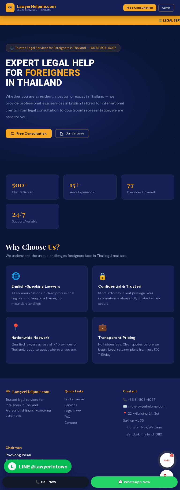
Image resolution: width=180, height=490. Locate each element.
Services (70, 405)
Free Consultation (140, 8)
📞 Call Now (45, 482)
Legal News (72, 411)
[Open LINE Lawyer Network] (38, 466)
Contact (70, 423)
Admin (166, 8)
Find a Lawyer (74, 399)
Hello (169, 457)
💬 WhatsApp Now (134, 482)
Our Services (72, 134)
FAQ (67, 417)
